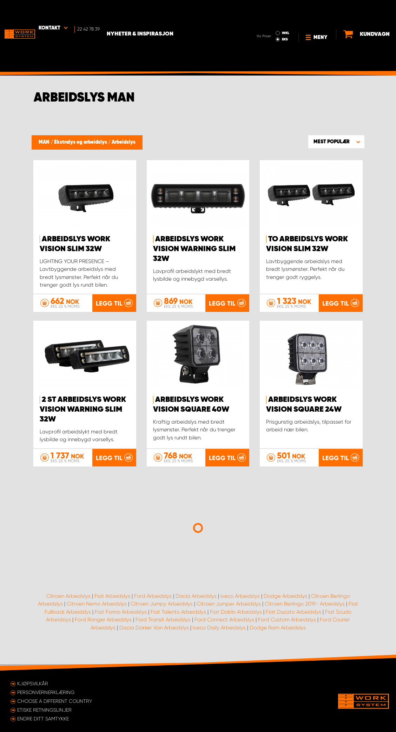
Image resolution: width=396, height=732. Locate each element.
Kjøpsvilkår (32, 683)
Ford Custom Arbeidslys (287, 626)
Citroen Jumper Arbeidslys (229, 610)
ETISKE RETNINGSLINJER (44, 710)
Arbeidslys (124, 142)
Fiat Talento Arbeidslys (178, 618)
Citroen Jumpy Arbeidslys (162, 610)
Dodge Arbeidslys (285, 602)
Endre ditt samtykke (43, 718)
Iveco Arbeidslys (240, 602)
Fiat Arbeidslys (112, 602)
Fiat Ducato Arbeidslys (293, 618)
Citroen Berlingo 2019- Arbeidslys (305, 610)
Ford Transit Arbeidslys (163, 626)
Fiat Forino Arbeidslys (121, 618)
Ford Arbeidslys (153, 602)
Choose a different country (54, 701)
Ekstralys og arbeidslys (81, 142)
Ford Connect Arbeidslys (224, 626)
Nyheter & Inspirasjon (142, 11)
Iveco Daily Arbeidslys (219, 633)
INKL (257, 10)
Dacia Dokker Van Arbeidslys (154, 633)
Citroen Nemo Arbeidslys (97, 610)
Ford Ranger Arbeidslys (103, 626)
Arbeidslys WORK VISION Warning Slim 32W (194, 249)
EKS (257, 16)
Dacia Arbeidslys (196, 602)
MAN (45, 142)
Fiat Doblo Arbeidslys (236, 618)
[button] (336, 141)
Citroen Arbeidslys (68, 602)
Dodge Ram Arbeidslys (278, 633)
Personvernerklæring (45, 692)
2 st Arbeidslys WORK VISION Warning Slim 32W (83, 409)
